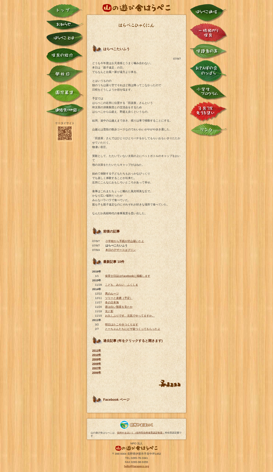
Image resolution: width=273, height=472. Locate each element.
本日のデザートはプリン (120, 249)
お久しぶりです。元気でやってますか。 (130, 315)
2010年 (96, 354)
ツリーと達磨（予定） (119, 298)
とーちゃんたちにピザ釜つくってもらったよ (132, 328)
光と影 (109, 311)
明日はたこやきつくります (121, 324)
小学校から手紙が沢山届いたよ (124, 241)
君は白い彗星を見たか (119, 306)
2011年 (96, 350)
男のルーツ (112, 293)
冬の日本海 (112, 302)
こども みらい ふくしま (121, 284)
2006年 (96, 372)
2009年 (96, 359)
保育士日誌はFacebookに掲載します (127, 275)
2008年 (96, 363)
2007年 (96, 368)
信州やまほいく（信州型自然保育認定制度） (141, 432)
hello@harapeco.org (136, 466)
